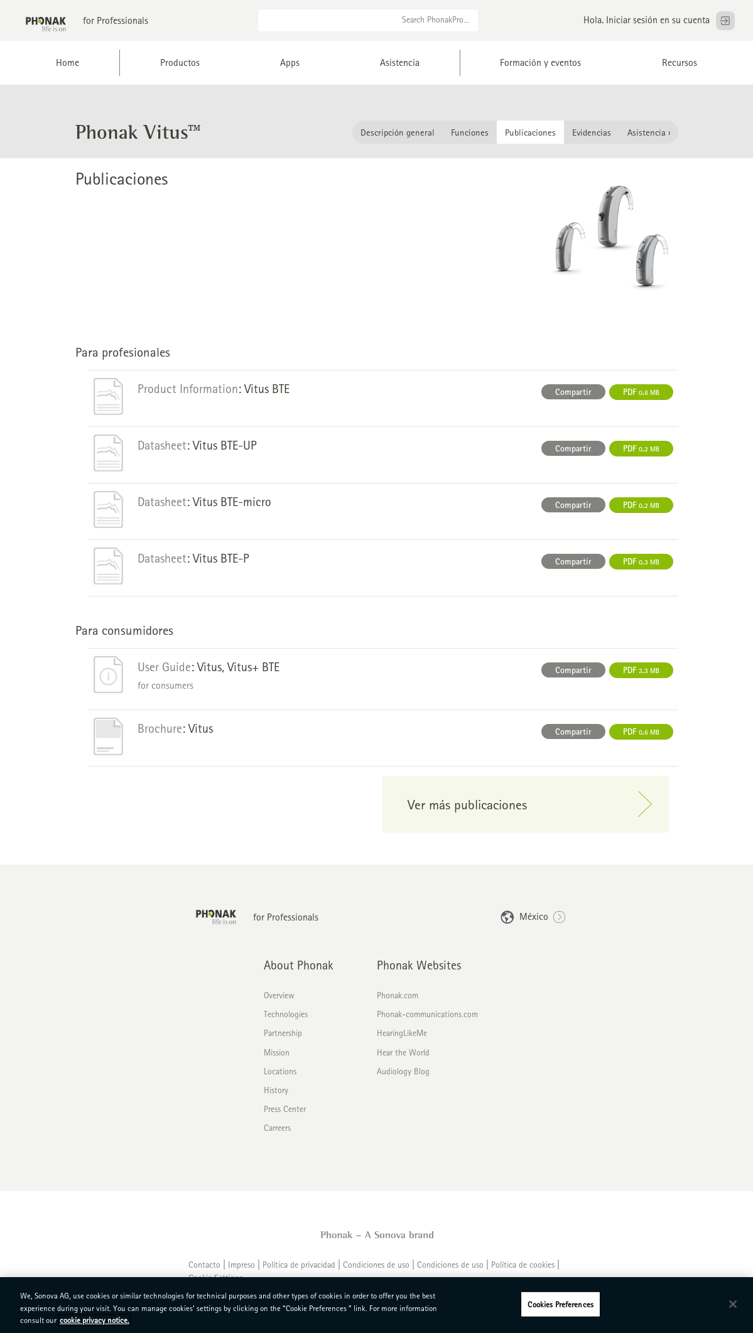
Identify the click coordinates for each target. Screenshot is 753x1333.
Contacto (204, 1272)
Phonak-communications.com (427, 1022)
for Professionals (115, 21)
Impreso (241, 1272)
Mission (277, 1059)
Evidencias (591, 137)
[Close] (733, 1304)
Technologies (286, 1022)
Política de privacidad (299, 1272)
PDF (641, 398)
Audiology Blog (403, 1078)
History (276, 1097)
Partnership (283, 1040)
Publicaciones (530, 137)
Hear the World (403, 1059)
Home (67, 62)
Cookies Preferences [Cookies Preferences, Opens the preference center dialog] (560, 1304)
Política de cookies (523, 1272)
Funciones (470, 137)
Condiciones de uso (376, 1272)
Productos (180, 62)
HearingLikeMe (402, 1040)
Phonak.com (397, 1003)
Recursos (679, 62)
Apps (290, 62)
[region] (376, 1305)
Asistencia (400, 62)
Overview (279, 1003)
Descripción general (397, 137)
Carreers (277, 1135)
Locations (280, 1078)
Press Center (285, 1116)
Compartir (573, 398)
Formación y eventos (540, 62)
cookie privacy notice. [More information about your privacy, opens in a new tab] (94, 1320)
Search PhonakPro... (435, 19)
